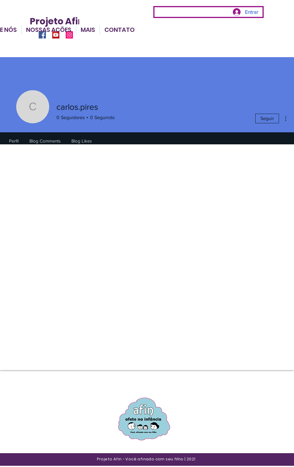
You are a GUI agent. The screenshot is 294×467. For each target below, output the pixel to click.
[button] (88, 29)
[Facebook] (42, 34)
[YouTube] (55, 34)
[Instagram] (69, 34)
